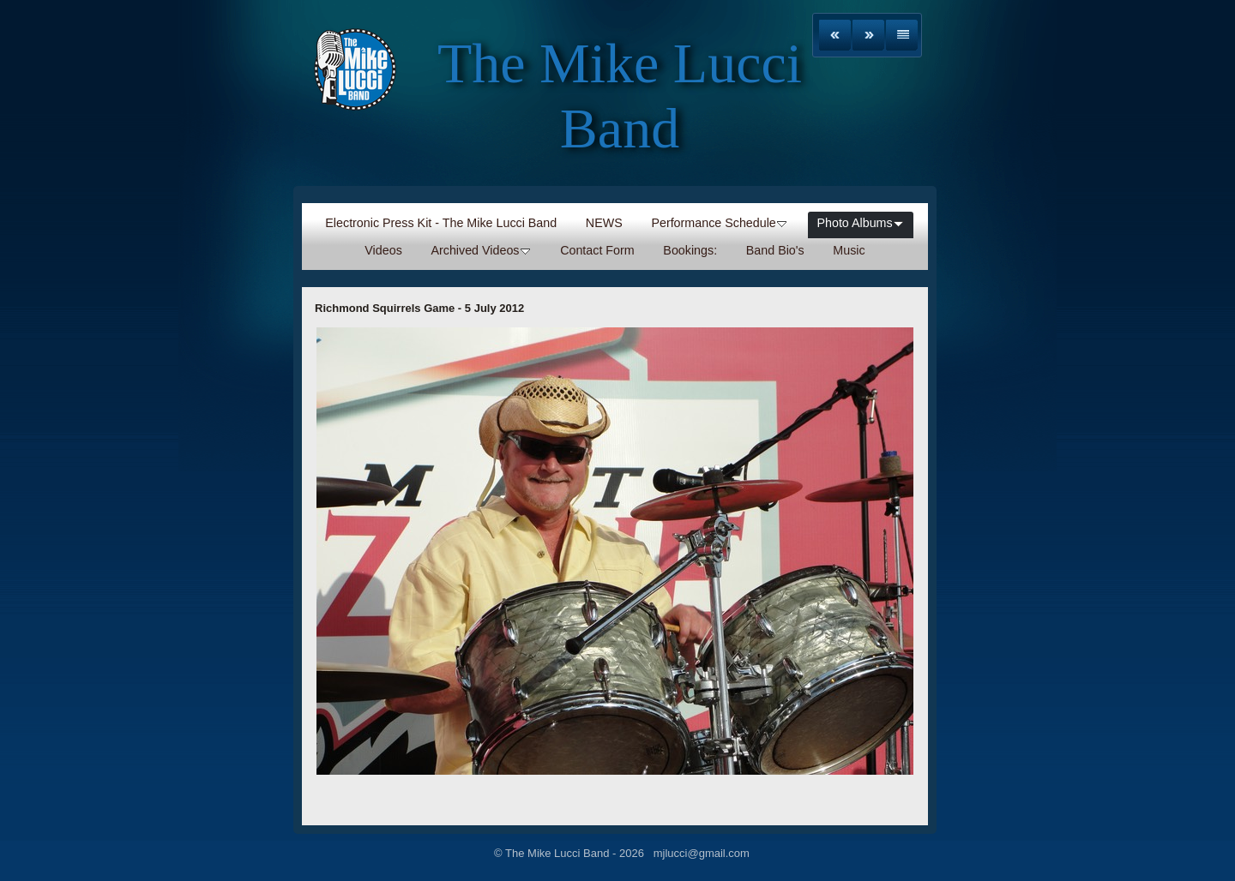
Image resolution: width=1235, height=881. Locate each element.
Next (868, 35)
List (902, 35)
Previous (835, 35)
